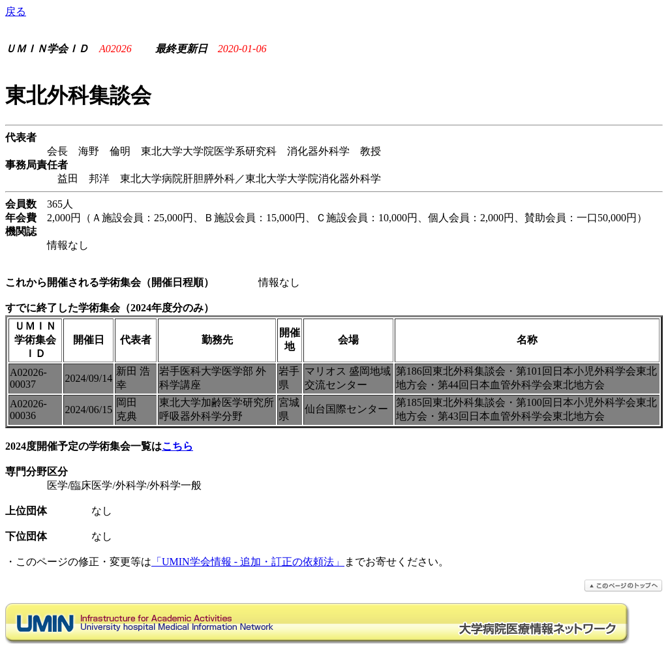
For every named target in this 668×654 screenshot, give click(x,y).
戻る (15, 11)
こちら (177, 446)
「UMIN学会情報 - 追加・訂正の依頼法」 (247, 561)
